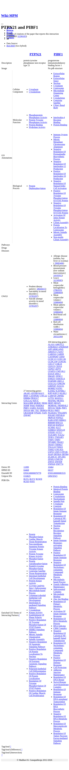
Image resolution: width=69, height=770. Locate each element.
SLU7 (58, 427)
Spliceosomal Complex (59, 590)
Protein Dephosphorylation (37, 187)
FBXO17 (35, 398)
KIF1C (36, 400)
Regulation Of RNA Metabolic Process (60, 621)
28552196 (57, 336)
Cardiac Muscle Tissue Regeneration (38, 540)
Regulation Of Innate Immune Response (60, 511)
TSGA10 (52, 447)
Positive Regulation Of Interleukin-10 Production (59, 175)
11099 (26, 467)
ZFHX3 (51, 459)
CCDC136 (61, 359)
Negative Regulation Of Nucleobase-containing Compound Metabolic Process (59, 569)
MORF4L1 (53, 405)
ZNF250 (59, 459)
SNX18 (26, 410)
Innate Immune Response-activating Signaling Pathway (60, 545)
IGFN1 (59, 388)
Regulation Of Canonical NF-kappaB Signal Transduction (59, 519)
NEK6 (44, 403)
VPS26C (38, 413)
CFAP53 (51, 371)
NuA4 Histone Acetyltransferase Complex (61, 684)
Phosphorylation (36, 559)
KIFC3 (56, 393)
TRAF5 (51, 444)
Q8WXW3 (52, 476)
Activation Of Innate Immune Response (60, 613)
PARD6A (40, 405)
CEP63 (51, 369)
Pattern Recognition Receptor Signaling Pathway (58, 533)
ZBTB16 (57, 454)
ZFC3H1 (62, 457)
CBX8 (62, 356)
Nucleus (56, 83)
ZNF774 (59, 464)
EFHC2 (59, 376)
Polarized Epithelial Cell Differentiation (37, 670)
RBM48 (51, 422)
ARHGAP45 (57, 349)
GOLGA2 (27, 400)
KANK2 (51, 391)
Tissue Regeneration (38, 573)
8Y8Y (32, 481)
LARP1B (52, 396)
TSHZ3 (51, 449)
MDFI (50, 403)
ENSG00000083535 (57, 473)
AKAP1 (27, 393)
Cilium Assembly (61, 222)
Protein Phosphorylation (36, 535)
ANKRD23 (53, 347)
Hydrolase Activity (37, 127)
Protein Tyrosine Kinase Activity (36, 555)
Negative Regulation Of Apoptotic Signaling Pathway (38, 644)
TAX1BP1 (52, 435)
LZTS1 (51, 398)
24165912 (57, 275)
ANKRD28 (63, 347)
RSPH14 (60, 425)
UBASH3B (28, 413)
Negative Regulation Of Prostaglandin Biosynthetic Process (59, 154)
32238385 (57, 280)
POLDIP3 (62, 413)
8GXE (26, 481)
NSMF (26, 405)
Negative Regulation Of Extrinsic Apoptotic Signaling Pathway (38, 662)
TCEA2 (61, 435)
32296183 (21, 36)
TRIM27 (59, 444)
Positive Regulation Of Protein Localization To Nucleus (37, 653)
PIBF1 (58, 54)
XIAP (50, 454)
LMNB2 (60, 396)
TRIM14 (43, 410)
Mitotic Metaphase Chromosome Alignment (59, 143)
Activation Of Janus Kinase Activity (59, 217)
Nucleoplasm (59, 499)
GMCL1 (60, 381)
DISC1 (58, 374)
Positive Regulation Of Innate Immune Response (60, 556)
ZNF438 (58, 462)
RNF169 (51, 425)
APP (50, 349)
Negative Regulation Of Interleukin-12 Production (59, 165)
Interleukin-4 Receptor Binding (59, 120)
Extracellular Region (59, 74)
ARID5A (52, 352)
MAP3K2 (52, 400)
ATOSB (34, 393)
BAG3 (41, 393)
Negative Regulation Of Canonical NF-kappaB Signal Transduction (59, 636)
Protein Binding (36, 125)
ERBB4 (26, 398)
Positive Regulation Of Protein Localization (37, 676)
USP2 (57, 452)
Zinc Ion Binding (60, 599)
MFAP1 (57, 403)
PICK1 (51, 410)
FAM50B (52, 381)
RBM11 (62, 420)
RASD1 (40, 408)
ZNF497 (27, 415)
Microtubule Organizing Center (58, 93)
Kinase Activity (36, 612)
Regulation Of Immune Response (59, 691)
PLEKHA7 (53, 413)
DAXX (51, 374)
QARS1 (33, 408)
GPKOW (61, 383)
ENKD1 (51, 378)
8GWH (39, 479)
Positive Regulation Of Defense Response (59, 661)
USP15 (51, 452)
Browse (10, 30)
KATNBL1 (60, 391)
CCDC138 (52, 361)
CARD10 (52, 354)
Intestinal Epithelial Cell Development (37, 577)
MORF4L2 (63, 405)
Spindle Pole (58, 501)
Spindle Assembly (37, 639)
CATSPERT (53, 356)
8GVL (26, 479)
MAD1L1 (59, 398)
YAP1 (44, 413)
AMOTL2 (59, 344)
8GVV (32, 479)
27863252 (57, 290)
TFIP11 (51, 437)
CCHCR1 (62, 361)
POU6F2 (52, 415)
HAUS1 (60, 386)
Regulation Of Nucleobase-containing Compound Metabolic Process (59, 649)
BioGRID (11, 46)
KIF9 (50, 393)
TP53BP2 (52, 442)
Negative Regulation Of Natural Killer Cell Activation (60, 184)
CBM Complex (60, 628)
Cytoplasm (33, 89)
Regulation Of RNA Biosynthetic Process (59, 708)
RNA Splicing (59, 626)
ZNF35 (51, 462)
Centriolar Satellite (57, 101)
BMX (25, 396)
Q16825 (27, 476)
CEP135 (51, 366)
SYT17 (59, 432)
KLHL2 (63, 393)
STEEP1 (51, 432)
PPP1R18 (60, 415)
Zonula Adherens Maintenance (60, 585)
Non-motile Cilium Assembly (61, 238)
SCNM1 (51, 427)
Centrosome (58, 88)
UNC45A (59, 449)
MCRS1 (60, 400)
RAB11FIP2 (53, 420)
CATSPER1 (34, 396)
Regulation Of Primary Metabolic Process (59, 605)
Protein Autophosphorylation (38, 562)
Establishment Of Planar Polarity (36, 616)
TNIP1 (51, 440)
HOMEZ (52, 388)
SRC (33, 410)
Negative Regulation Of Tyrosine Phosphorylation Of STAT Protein (60, 208)
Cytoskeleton (34, 92)
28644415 (41, 289)
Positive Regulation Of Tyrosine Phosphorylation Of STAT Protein (60, 196)
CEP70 (58, 369)
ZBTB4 (65, 454)
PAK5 (32, 405)
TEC (37, 410)
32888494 (57, 292)
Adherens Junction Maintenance (59, 672)
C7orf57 (60, 352)
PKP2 (56, 410)
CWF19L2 (60, 371)
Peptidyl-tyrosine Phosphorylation (36, 567)
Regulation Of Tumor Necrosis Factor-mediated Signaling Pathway (60, 738)
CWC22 (43, 396)
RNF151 (59, 422)
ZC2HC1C (52, 457)
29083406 (59, 263)
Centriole (57, 506)
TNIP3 (57, 440)
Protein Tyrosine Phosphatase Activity (38, 121)
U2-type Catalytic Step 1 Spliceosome (37, 586)
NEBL (58, 408)
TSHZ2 (59, 447)
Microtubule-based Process (59, 580)
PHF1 (64, 408)
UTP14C (64, 452)
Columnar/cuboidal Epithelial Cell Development (37, 597)
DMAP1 (51, 376)
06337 (50, 470)
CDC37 (51, 364)
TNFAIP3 (59, 437)
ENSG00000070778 (32, 473)
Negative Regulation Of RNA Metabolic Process (60, 717)
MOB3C (37, 403)
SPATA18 (61, 430)
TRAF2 (60, 442)
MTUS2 (51, 408)
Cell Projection (59, 667)
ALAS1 (51, 344)
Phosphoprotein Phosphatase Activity (38, 116)
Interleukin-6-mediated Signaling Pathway (37, 605)
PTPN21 (35, 54)
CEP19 (59, 366)
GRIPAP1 (52, 386)
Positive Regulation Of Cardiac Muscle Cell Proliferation (37, 693)
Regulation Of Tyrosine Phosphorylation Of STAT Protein (37, 684)
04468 (26, 470)
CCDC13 (52, 359)
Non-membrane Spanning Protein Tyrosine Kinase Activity (36, 548)
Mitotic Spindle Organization (36, 635)
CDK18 (58, 364)
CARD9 (60, 354)
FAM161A (60, 378)
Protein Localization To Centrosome (60, 227)
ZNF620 (51, 464)
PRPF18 (51, 418)
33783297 (33, 296)
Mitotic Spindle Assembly (60, 233)
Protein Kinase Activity (35, 582)
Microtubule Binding (58, 595)
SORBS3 (52, 430)
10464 (50, 467)
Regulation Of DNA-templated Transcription (60, 699)
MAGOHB (28, 403)
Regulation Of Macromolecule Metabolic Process (60, 727)
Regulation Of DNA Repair (59, 678)
